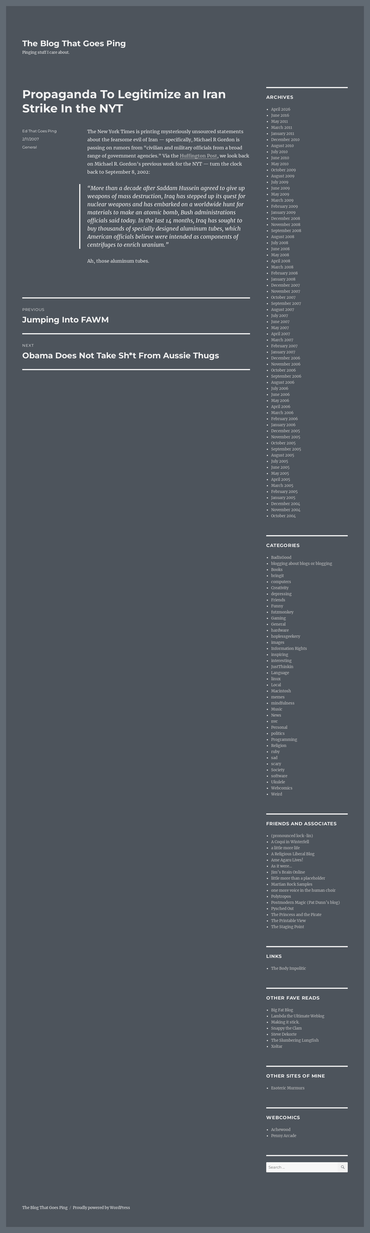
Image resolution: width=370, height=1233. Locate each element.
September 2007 (286, 303)
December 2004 (285, 503)
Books (277, 569)
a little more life (285, 848)
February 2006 (284, 418)
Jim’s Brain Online (288, 872)
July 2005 (279, 461)
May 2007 (280, 327)
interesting (281, 660)
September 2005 (286, 449)
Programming (284, 739)
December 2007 (285, 285)
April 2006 (281, 406)
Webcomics (282, 788)
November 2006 (286, 364)
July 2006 (279, 388)
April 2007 (280, 333)
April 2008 (280, 261)
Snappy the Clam (286, 1028)
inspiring (279, 654)
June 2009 (280, 188)
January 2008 (283, 279)
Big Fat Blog (282, 1010)
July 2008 (279, 242)
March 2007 (282, 340)
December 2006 (285, 358)
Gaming (278, 618)
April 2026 (281, 109)
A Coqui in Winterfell (290, 841)
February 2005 (284, 491)
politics (278, 733)
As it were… (281, 866)
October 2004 (283, 515)
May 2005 (280, 473)
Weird (276, 794)
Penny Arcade (283, 1135)
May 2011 (279, 121)
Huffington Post (198, 156)
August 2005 (282, 455)
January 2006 (283, 424)
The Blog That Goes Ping (74, 43)
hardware (280, 630)
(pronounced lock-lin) (292, 835)
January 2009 (283, 212)
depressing (281, 594)
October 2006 (283, 370)
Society (277, 769)
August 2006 (283, 382)
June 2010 (280, 157)
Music (276, 709)
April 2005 (280, 479)
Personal (279, 727)
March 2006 (282, 412)
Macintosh (281, 691)
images (277, 642)
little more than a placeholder (298, 878)
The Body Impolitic (288, 968)
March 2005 (282, 485)
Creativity (279, 587)
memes (278, 697)
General (29, 147)
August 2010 (282, 145)
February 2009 (284, 206)
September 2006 (286, 376)
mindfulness (283, 703)
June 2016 (280, 115)
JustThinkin (282, 666)
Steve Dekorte (284, 1034)
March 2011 (281, 127)
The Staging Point (287, 926)
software (279, 776)
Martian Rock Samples (291, 884)
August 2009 (283, 176)
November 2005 (285, 437)
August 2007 (282, 309)
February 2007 (284, 346)
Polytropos (281, 896)
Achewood (281, 1129)
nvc (274, 721)
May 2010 (279, 164)
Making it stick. (285, 1022)
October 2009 (283, 170)
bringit (277, 575)
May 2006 (280, 400)
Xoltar (276, 1046)
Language (280, 672)
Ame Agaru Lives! (287, 860)
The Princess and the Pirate (296, 914)
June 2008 (280, 248)
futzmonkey (282, 612)
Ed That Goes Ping (39, 131)
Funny (277, 606)
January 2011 (282, 133)
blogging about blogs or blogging (301, 563)
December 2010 (285, 139)
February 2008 (284, 273)
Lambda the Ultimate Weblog (297, 1016)
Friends (278, 600)
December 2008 (285, 218)
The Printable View (288, 920)
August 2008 (282, 236)
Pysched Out (282, 908)
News (276, 715)
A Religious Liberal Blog (292, 854)
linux (276, 678)
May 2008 (280, 255)
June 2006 (280, 394)
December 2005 (285, 431)
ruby (275, 751)
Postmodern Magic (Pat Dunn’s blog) (305, 902)
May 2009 (280, 194)
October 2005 (283, 443)
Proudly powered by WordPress (101, 1207)
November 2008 (285, 224)
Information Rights (289, 648)
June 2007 (280, 321)
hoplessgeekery (285, 636)
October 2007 (283, 297)
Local (276, 685)
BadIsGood (281, 557)
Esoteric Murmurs (288, 1088)
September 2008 (286, 230)
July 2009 (279, 182)
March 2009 (282, 200)
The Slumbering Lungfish (295, 1040)
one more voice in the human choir (303, 890)
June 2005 (280, 467)
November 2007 (285, 291)
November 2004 (285, 509)
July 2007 (279, 315)
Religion (278, 745)
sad (274, 757)
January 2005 (283, 497)
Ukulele (278, 782)
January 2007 (283, 352)
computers (281, 581)
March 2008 (282, 267)
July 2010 (279, 151)
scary (276, 763)
